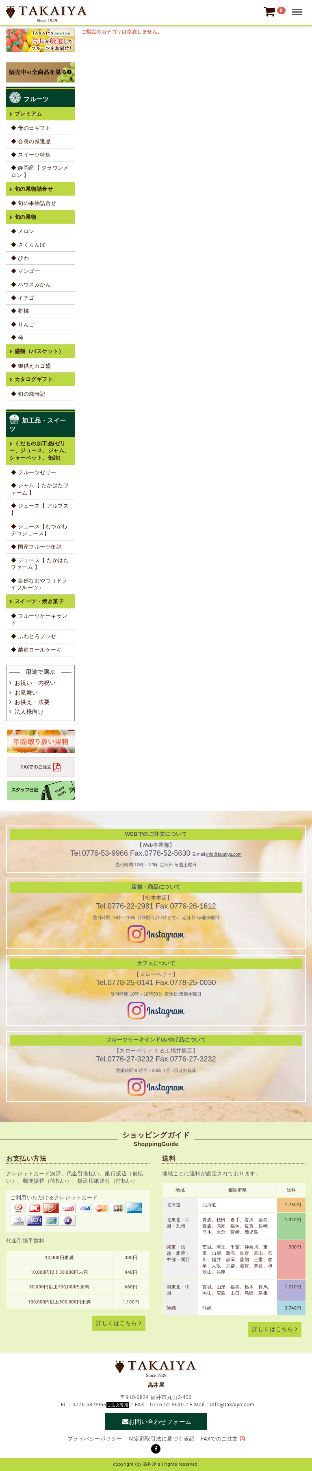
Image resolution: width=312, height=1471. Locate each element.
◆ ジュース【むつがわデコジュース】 (39, 530)
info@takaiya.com (224, 854)
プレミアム (28, 114)
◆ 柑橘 (20, 311)
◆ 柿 (17, 337)
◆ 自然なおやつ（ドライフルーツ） (39, 584)
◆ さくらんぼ (28, 245)
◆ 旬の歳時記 (28, 394)
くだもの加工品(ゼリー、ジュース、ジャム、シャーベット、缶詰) (39, 450)
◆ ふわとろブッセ (33, 636)
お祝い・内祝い (35, 683)
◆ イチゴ (23, 298)
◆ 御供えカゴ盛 (31, 366)
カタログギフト (34, 379)
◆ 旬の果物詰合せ (33, 203)
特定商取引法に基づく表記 (162, 1439)
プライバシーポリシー (94, 1439)
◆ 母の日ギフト (31, 128)
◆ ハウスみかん (31, 284)
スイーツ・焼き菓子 (39, 601)
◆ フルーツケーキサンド (39, 619)
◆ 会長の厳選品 (31, 141)
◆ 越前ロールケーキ (36, 650)
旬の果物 (26, 217)
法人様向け (29, 711)
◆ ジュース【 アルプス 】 (40, 509)
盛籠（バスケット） (39, 351)
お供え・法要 (32, 702)
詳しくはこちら (116, 1323)
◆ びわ (20, 258)
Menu (298, 8)
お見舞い (26, 692)
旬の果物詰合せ (34, 189)
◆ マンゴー (25, 271)
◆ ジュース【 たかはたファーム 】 (40, 564)
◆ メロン (23, 231)
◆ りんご (23, 324)
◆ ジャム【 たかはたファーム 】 (40, 489)
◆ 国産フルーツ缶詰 (36, 547)
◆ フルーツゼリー (33, 472)
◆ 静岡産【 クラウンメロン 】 (40, 171)
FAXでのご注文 (219, 1439)
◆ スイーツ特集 (31, 155)
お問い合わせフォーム (160, 1421)
